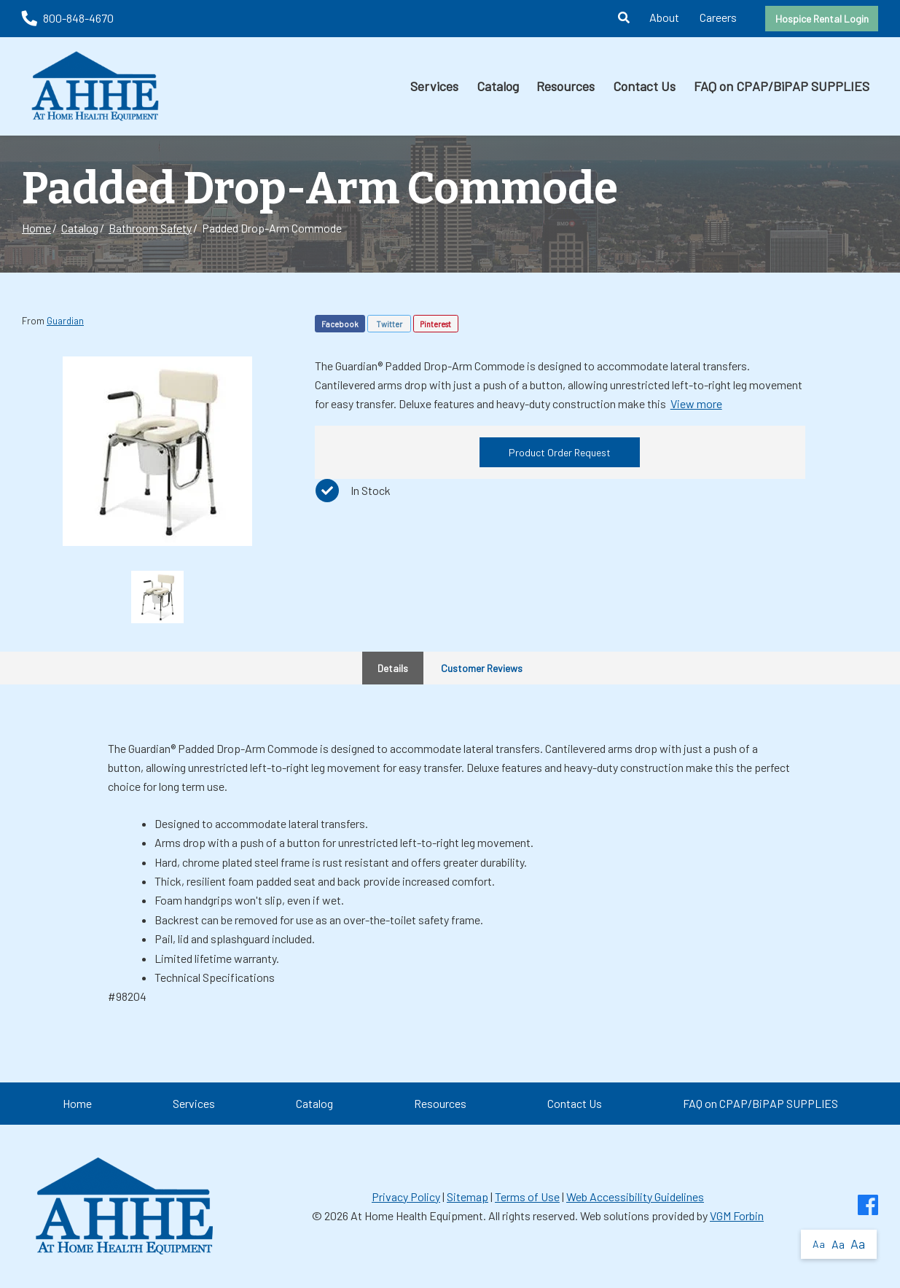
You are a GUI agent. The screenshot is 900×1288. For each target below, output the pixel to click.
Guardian (65, 321)
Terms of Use (527, 1196)
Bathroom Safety (150, 228)
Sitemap (467, 1196)
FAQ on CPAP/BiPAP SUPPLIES (781, 86)
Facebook (340, 324)
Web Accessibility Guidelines (635, 1196)
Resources (565, 86)
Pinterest (435, 324)
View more (696, 403)
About (664, 17)
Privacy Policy (406, 1196)
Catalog (498, 86)
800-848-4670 (68, 18)
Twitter (389, 324)
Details (392, 668)
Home (36, 228)
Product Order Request (560, 452)
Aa (819, 1244)
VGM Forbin (737, 1215)
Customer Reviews (482, 668)
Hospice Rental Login (822, 18)
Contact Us (644, 86)
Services (434, 86)
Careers (718, 17)
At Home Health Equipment (417, 1215)
